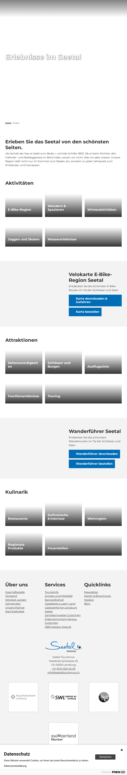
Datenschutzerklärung (15, 766)
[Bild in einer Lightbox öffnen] (63, 647)
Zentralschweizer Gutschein (63, 615)
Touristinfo (52, 592)
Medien (89, 599)
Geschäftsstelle (15, 592)
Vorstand (11, 596)
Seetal (8, 123)
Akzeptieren (105, 757)
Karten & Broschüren (97, 596)
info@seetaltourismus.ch (63, 672)
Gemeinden (13, 603)
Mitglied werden (15, 599)
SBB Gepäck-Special (58, 626)
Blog (87, 603)
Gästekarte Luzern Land (60, 603)
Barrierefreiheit (54, 599)
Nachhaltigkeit (14, 611)
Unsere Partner (15, 607)
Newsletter (91, 592)
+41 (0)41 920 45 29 (63, 668)
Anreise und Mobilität (59, 596)
